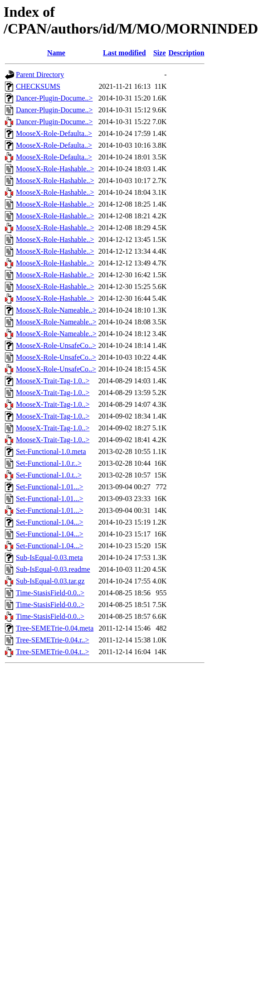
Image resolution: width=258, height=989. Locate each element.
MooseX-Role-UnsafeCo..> (56, 345)
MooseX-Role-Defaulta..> (54, 133)
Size (159, 53)
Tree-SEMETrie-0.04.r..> (52, 640)
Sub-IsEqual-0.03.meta (49, 557)
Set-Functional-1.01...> (49, 487)
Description (186, 53)
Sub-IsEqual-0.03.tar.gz (50, 581)
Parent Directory (40, 74)
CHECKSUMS (38, 86)
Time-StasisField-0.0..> (50, 593)
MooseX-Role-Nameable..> (56, 310)
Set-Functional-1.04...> (49, 522)
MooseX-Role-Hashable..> (55, 169)
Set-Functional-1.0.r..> (49, 463)
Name (56, 53)
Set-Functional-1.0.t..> (49, 475)
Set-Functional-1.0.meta (51, 451)
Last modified (124, 53)
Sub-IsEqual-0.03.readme (53, 569)
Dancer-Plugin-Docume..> (54, 98)
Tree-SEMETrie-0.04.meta (54, 628)
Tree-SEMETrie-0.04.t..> (52, 652)
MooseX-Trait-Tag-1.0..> (52, 381)
